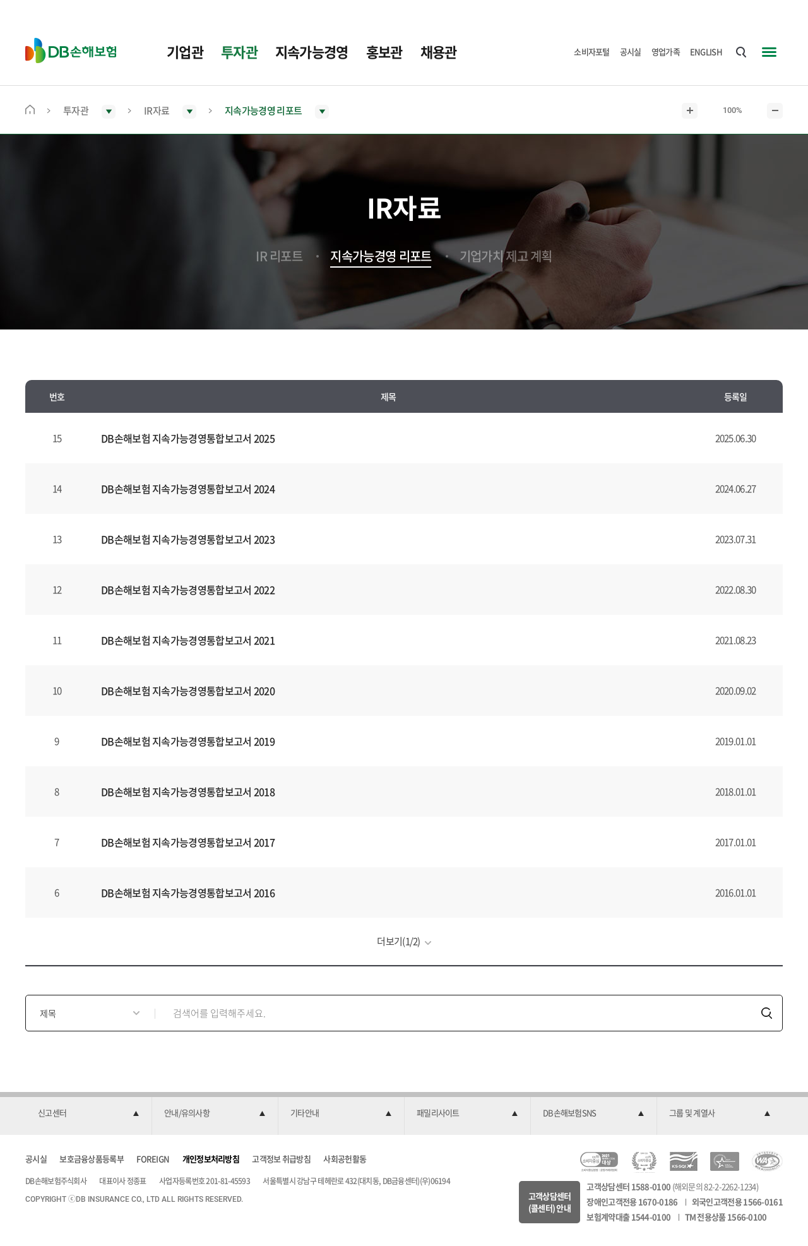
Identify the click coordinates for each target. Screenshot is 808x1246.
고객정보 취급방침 (281, 1159)
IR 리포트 (279, 256)
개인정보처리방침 (210, 1159)
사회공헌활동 (344, 1159)
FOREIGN (152, 1159)
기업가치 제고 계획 (506, 256)
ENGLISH (706, 51)
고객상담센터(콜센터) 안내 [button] (549, 1202)
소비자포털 (592, 51)
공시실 (630, 51)
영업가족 (665, 51)
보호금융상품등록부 (91, 1159)
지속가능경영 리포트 (380, 256)
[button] (88, 1113)
